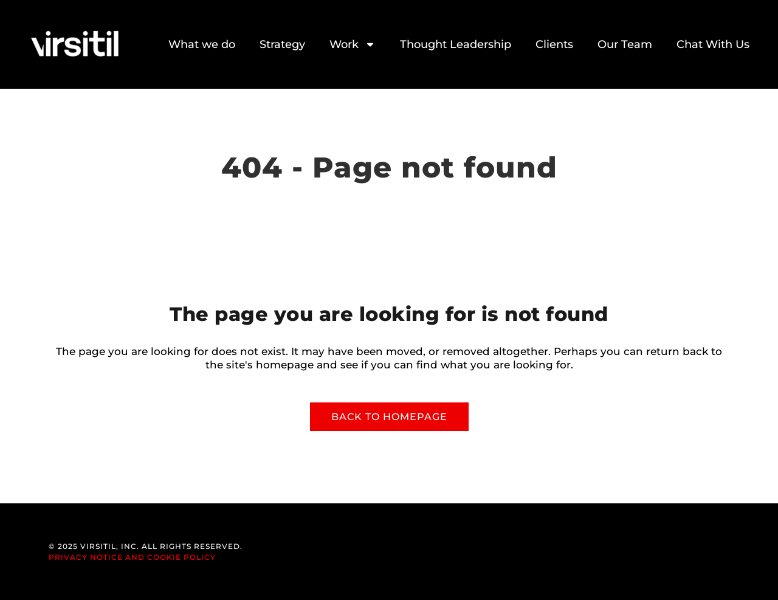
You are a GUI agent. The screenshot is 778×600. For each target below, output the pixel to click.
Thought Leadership (455, 44)
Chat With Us (712, 44)
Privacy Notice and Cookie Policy (132, 557)
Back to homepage (389, 416)
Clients (554, 44)
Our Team (624, 44)
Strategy (282, 44)
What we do (201, 44)
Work (352, 44)
